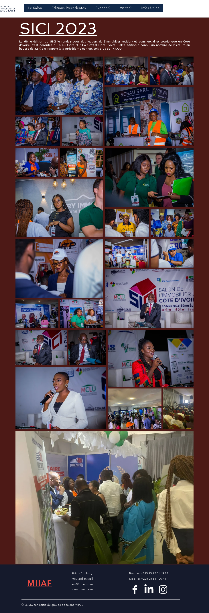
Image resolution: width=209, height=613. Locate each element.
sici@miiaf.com (82, 584)
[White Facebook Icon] (134, 589)
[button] (69, 8)
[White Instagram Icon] (163, 589)
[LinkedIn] (149, 589)
